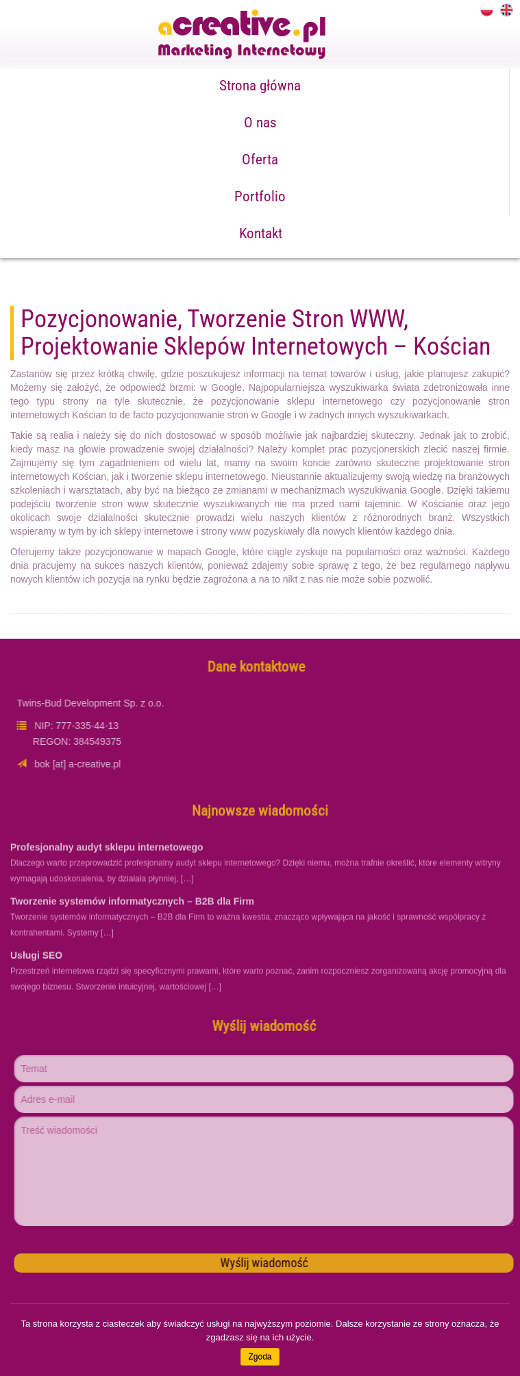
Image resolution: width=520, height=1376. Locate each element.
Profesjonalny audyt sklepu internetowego (106, 851)
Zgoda (259, 1357)
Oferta (260, 159)
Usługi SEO (36, 959)
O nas (260, 122)
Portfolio (260, 196)
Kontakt (260, 233)
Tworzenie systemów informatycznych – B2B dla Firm (132, 905)
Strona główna (260, 85)
